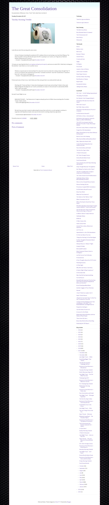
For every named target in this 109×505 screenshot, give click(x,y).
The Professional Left (82, 35)
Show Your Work (80, 192)
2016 (79, 489)
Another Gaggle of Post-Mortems (85, 288)
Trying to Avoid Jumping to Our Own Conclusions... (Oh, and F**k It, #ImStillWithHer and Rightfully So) (85, 303)
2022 (79, 339)
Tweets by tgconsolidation (83, 19)
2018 (79, 348)
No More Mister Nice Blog (83, 76)
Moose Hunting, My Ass (82, 184)
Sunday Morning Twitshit (85, 430)
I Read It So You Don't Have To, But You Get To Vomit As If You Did (86, 298)
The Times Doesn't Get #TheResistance (86, 175)
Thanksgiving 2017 (84, 378)
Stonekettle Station (81, 84)
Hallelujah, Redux (80, 216)
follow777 (57, 502)
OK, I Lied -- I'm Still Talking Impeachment (86, 93)
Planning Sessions (81, 262)
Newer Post (16, 166)
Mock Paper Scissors (81, 74)
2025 (79, 332)
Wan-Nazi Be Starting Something (84, 275)
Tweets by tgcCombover (82, 22)
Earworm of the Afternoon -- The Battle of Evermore (86, 420)
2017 (79, 350)
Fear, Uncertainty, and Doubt (83, 147)
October (82, 466)
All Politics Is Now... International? (85, 116)
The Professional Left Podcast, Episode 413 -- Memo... (85, 425)
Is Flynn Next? (83, 428)
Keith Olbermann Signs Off (86, 372)
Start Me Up (79, 37)
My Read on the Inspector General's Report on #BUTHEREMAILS (85, 119)
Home (43, 166)
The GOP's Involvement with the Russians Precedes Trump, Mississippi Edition (85, 124)
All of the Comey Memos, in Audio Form (86, 127)
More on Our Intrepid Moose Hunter (85, 182)
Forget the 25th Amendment (83, 130)
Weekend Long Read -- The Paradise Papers (86, 417)
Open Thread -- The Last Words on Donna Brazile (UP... (86, 440)
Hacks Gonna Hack (81, 223)
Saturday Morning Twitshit (86, 449)
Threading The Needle (82, 95)
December (82, 352)
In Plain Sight (79, 265)
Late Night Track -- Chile (85, 408)
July (81, 473)
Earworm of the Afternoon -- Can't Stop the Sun (86, 401)
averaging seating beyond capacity (38, 64)
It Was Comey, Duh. (81, 221)
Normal (78, 290)
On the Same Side (80, 272)
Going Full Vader (80, 246)
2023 (79, 337)
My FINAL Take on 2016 (82, 107)
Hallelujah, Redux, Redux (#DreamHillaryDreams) (82, 178)
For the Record (80, 277)
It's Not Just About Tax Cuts (83, 235)
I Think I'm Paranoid (81, 152)
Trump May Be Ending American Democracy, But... (84, 144)
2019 (79, 346)
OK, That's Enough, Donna (83, 155)
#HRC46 (78, 218)
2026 (79, 330)
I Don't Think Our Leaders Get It (84, 293)
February (82, 484)
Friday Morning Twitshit (85, 461)
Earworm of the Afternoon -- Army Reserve (86, 446)
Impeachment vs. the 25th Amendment (85, 232)
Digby (78, 61)
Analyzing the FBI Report (82, 323)
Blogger (69, 502)
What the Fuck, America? (82, 194)
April (81, 479)
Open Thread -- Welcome (85, 414)
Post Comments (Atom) (46, 170)
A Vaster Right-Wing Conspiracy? (84, 270)
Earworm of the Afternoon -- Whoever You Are (86, 380)
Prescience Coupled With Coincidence (85, 187)
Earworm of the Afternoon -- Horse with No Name (86, 458)
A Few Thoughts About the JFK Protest (86, 260)
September (82, 468)
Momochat (79, 40)
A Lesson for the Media (82, 312)
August (81, 470)
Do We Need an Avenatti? (82, 113)
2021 (79, 341)
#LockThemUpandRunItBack (83, 285)
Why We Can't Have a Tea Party (84, 267)
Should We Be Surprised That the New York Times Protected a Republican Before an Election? (85, 281)
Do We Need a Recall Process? (84, 189)
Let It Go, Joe (79, 230)
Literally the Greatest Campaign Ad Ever (84, 363)
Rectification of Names (82, 79)
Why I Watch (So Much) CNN (83, 141)
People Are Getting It (81, 307)
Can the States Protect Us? (83, 309)
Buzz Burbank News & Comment (84, 32)
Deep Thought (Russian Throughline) (85, 166)
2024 (79, 334)
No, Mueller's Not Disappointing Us (85, 98)
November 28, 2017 (40, 60)
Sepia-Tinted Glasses (81, 295)
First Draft (79, 66)
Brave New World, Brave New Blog (85, 321)
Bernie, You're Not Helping (83, 136)
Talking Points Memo (81, 86)
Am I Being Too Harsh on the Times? (85, 169)
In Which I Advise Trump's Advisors (85, 213)
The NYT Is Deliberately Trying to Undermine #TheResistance (85, 172)
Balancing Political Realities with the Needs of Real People (85, 315)
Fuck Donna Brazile (81, 160)
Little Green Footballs (82, 71)
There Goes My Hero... (82, 318)
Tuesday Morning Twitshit (86, 370)
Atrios (78, 46)
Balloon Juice (79, 49)
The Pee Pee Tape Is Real (82, 150)
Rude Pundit (79, 81)
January (82, 486)
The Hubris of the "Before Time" (84, 197)
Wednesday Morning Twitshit (84, 386)
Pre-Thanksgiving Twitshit (86, 383)
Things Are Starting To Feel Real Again (86, 237)
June (81, 475)
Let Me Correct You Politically (84, 255)
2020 (79, 343)
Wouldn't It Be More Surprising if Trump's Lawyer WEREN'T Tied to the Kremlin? (86, 206)
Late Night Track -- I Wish (85, 357)
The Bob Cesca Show (81, 30)
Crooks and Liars (80, 59)
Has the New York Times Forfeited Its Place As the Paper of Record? (85, 210)
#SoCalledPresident (81, 248)
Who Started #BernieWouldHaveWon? (86, 139)
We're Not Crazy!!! (81, 104)
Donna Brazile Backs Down (83, 157)
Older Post (70, 166)
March (81, 482)
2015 (79, 491)
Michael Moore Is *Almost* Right (84, 243)
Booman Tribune (80, 54)
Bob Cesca (79, 51)
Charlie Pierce (80, 56)
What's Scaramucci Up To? (82, 199)
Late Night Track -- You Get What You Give (86, 375)
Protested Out (80, 257)
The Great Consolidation (34, 8)
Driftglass (79, 64)
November (82, 355)
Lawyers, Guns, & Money (82, 69)
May (81, 477)
